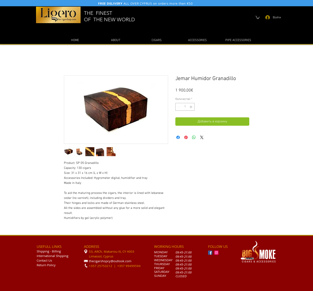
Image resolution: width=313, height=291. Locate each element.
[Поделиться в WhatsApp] (193, 137)
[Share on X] (201, 137)
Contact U (44, 260)
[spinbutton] (185, 106)
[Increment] (191, 106)
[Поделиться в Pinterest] (185, 137)
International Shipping (52, 256)
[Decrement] (178, 106)
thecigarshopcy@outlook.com (110, 261)
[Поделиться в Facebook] (178, 137)
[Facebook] (210, 253)
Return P (43, 265)
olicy (52, 265)
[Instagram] (216, 253)
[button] (257, 17)
